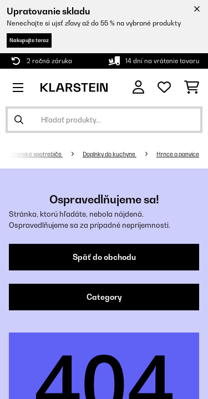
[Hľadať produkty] (104, 119)
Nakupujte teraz (29, 40)
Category (104, 297)
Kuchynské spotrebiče (33, 154)
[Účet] (138, 87)
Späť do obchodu (104, 257)
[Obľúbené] (164, 88)
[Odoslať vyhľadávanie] (18, 119)
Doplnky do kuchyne (109, 154)
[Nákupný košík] (191, 88)
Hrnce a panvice (177, 154)
